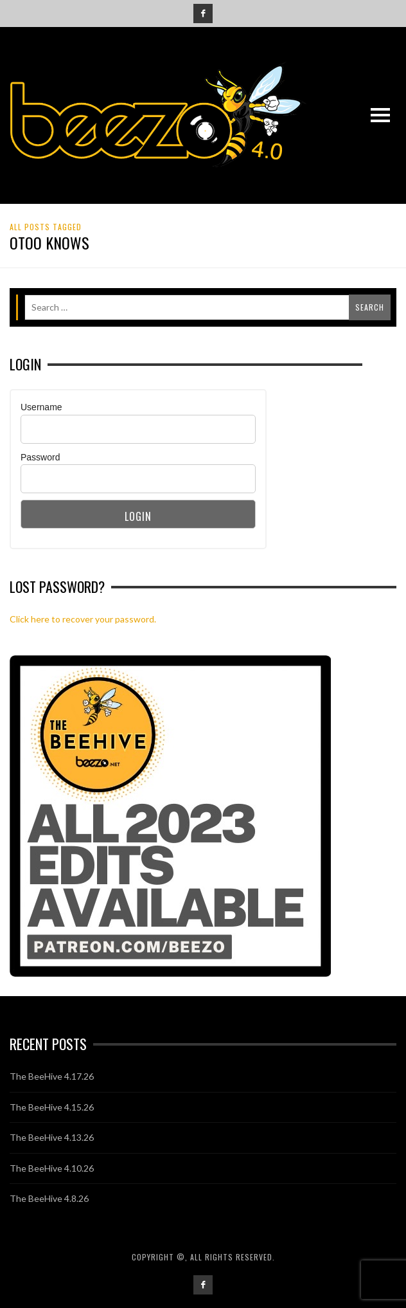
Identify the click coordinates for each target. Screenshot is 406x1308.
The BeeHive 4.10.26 (52, 1168)
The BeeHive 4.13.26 (52, 1137)
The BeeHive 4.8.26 (49, 1198)
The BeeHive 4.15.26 (52, 1107)
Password (40, 457)
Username (41, 407)
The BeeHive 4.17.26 (52, 1076)
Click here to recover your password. (83, 618)
